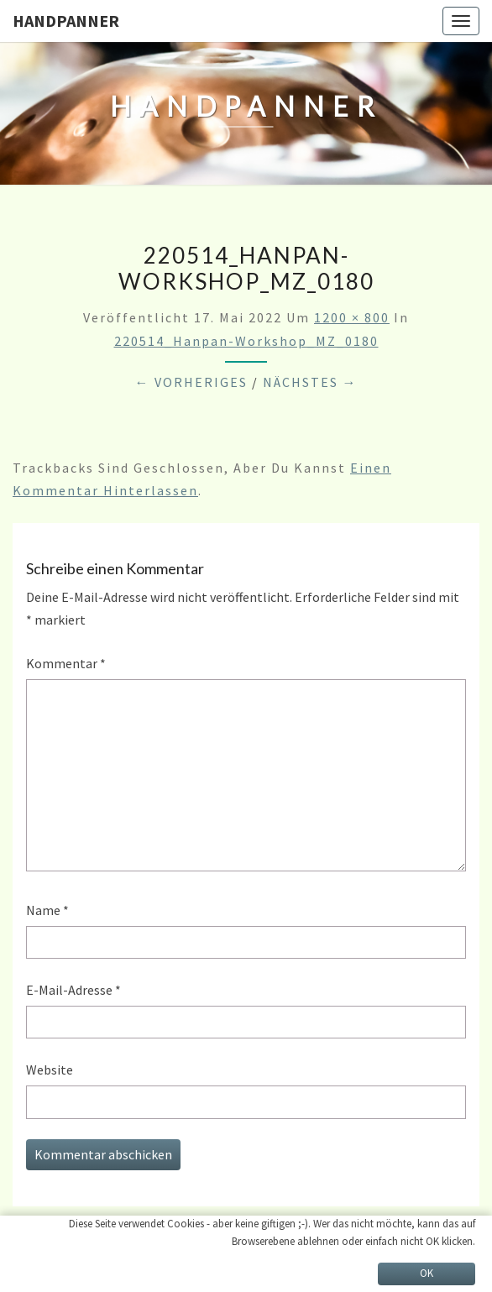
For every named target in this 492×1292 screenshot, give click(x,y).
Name (47, 910)
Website (49, 1069)
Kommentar (66, 663)
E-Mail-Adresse (73, 989)
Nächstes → (310, 382)
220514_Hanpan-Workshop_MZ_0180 (246, 340)
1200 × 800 (352, 317)
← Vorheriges (191, 382)
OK (426, 1273)
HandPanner (66, 20)
